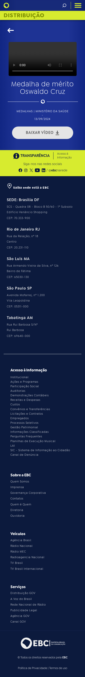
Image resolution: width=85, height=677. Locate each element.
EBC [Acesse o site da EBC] (65, 657)
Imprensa (17, 487)
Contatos (16, 498)
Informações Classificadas (29, 432)
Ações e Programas (24, 382)
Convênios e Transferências (30, 409)
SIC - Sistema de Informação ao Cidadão (40, 450)
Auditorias (17, 391)
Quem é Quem (20, 504)
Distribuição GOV (23, 593)
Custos (15, 404)
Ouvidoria (17, 516)
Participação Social (24, 386)
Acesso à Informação (64, 155)
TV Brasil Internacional (26, 569)
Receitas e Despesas (25, 400)
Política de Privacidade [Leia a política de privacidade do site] (32, 668)
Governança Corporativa (28, 493)
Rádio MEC (18, 551)
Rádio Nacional (21, 546)
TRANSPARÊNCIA (31, 156)
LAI (12, 446)
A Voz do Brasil (21, 599)
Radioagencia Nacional (27, 557)
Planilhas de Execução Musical (33, 441)
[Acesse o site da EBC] (42, 643)
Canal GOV (18, 621)
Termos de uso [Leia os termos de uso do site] (58, 668)
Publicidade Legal (23, 610)
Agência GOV (20, 616)
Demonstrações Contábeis (29, 395)
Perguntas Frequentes (26, 436)
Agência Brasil (20, 540)
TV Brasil (16, 563)
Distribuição (24, 15)
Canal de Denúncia (24, 455)
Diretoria (16, 510)
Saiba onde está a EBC (28, 188)
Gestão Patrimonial (24, 427)
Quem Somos (19, 481)
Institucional (19, 377)
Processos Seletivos (24, 423)
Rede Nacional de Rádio (28, 604)
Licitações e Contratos (26, 414)
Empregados (19, 418)
